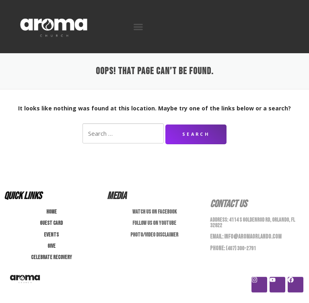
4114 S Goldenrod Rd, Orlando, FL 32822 (252, 222)
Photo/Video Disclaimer (154, 234)
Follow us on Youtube (154, 223)
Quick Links (22, 196)
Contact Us (228, 204)
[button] (138, 26)
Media (116, 196)
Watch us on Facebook (154, 211)
